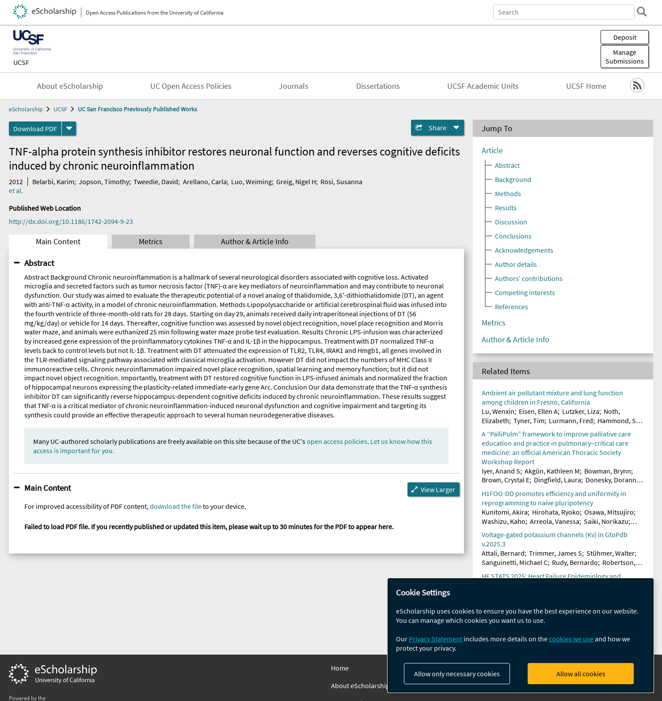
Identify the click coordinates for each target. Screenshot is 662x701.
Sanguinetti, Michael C (515, 562)
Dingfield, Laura (557, 479)
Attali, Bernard (503, 553)
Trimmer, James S (555, 553)
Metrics (151, 241)
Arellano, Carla (205, 181)
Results (506, 207)
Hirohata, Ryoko (556, 512)
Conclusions (513, 235)
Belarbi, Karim (53, 181)
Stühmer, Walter (610, 553)
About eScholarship (70, 86)
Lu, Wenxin (498, 411)
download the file (176, 506)
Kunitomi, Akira (505, 512)
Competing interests (525, 292)
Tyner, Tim (529, 420)
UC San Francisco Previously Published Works (137, 109)
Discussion (511, 221)
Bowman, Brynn (607, 470)
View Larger (438, 489)
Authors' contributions (529, 278)
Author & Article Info (255, 241)
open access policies (337, 441)
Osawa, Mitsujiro (609, 512)
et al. (16, 190)
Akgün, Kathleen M (552, 470)
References (511, 306)
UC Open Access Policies (191, 86)
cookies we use (571, 638)
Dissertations (378, 86)
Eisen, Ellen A (538, 411)
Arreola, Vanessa (554, 521)
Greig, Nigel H (296, 181)
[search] (642, 11)
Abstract (39, 263)
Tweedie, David (155, 181)
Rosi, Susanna (341, 181)
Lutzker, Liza (580, 411)
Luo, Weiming (251, 181)
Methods (508, 193)
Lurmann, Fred (571, 420)
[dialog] (520, 635)
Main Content (58, 241)
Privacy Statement (435, 638)
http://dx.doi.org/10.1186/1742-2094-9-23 (71, 221)
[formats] (69, 128)
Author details (516, 264)
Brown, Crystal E (505, 479)
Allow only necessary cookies (457, 673)
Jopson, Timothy (104, 181)
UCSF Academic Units (483, 86)
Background (513, 179)
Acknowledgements (524, 250)
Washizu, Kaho (503, 521)
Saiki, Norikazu (606, 521)
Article (492, 150)
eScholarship (26, 109)
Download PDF (35, 128)
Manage (624, 56)
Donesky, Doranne (613, 479)
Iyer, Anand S (501, 470)
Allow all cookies (580, 673)
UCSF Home (586, 86)
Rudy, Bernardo (575, 562)
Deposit (624, 37)
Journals (293, 86)
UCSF (21, 62)
